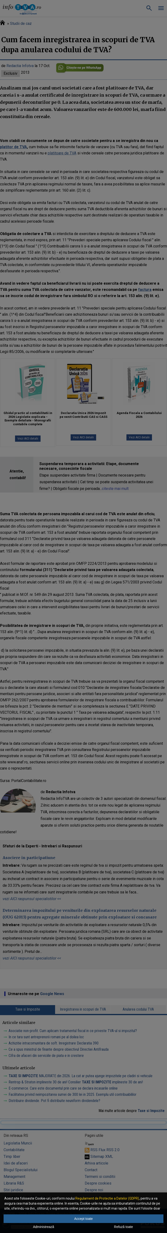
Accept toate (83, 1219)
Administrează (43, 1227)
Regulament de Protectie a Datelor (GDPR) (107, 1198)
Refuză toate (123, 1227)
